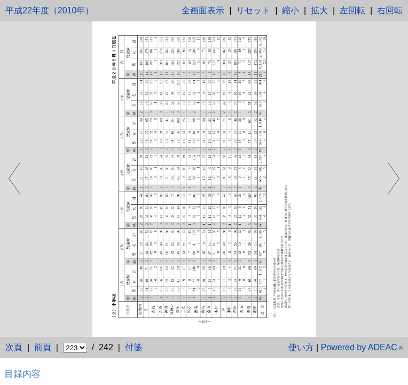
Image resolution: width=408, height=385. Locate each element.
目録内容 (22, 373)
